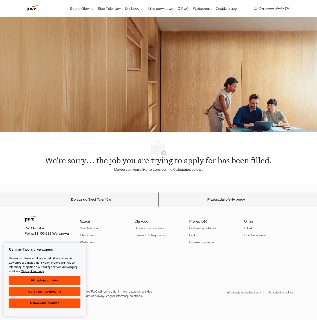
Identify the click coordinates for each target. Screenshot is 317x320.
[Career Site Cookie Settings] (91, 199)
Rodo (193, 235)
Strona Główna (81, 8)
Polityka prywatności (202, 228)
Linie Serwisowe (255, 235)
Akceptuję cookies (44, 280)
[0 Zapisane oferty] (271, 8)
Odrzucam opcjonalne (44, 291)
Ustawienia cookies (280, 292)
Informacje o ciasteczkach (243, 292)
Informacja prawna (201, 242)
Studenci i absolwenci (149, 228)
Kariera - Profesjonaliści (150, 235)
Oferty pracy (88, 235)
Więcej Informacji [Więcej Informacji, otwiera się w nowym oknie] (32, 271)
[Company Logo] (45, 8)
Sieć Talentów (109, 8)
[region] (45, 279)
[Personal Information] (226, 199)
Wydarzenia (202, 8)
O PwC (183, 8)
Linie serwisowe (160, 8)
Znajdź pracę (226, 8)
